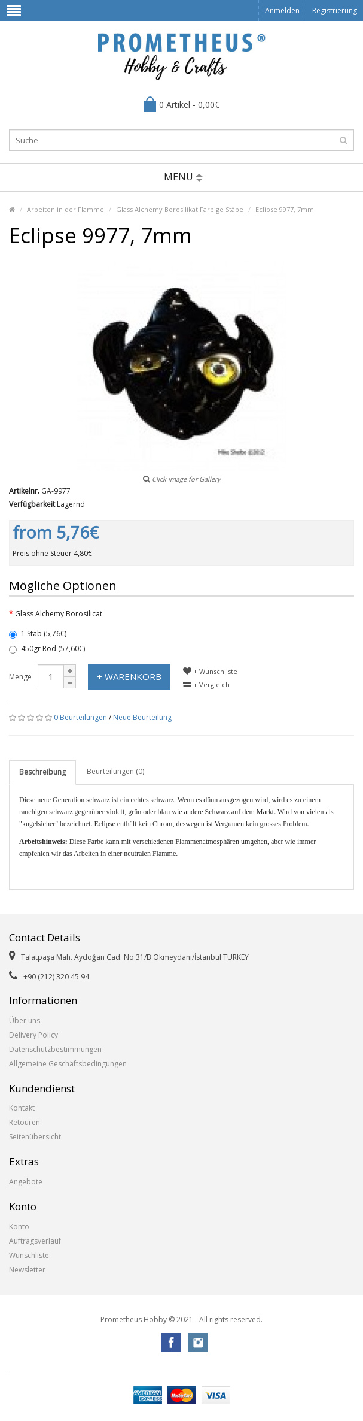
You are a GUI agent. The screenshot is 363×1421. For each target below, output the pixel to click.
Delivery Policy (33, 1035)
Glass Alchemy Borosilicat (58, 614)
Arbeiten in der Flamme (65, 209)
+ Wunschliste (210, 671)
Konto (19, 1227)
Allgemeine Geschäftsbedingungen (68, 1064)
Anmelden (282, 10)
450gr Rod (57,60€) (47, 648)
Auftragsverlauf (35, 1241)
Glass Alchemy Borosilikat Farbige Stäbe (179, 209)
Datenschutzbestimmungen (55, 1049)
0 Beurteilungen (80, 717)
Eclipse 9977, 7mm (284, 209)
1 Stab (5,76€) (37, 633)
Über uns (24, 1020)
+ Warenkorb (129, 676)
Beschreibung (42, 772)
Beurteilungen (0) (115, 771)
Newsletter (27, 1270)
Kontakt (22, 1108)
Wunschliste (29, 1255)
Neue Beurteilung (142, 717)
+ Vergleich (206, 684)
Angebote (25, 1182)
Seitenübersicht (35, 1137)
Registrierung (334, 10)
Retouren (24, 1122)
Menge (20, 677)
